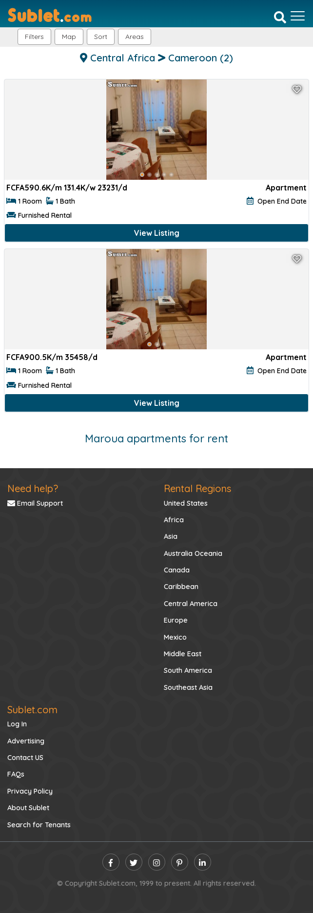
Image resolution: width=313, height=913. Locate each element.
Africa (174, 519)
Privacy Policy (30, 791)
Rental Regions (197, 488)
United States (186, 503)
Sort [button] (100, 36)
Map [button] (69, 36)
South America (188, 670)
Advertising (25, 741)
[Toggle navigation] (297, 16)
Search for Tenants (39, 824)
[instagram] (156, 862)
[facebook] (110, 862)
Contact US (25, 757)
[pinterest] (179, 862)
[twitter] (133, 862)
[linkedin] (202, 862)
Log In (17, 724)
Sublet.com (32, 710)
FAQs (15, 774)
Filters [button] (34, 36)
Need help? (32, 488)
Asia (170, 536)
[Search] (280, 17)
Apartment (286, 187)
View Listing (156, 233)
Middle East (182, 653)
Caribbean (181, 586)
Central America (190, 603)
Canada (177, 570)
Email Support (35, 503)
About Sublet (28, 807)
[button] (134, 37)
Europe (176, 620)
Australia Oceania (193, 553)
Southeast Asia (188, 687)
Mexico (175, 637)
